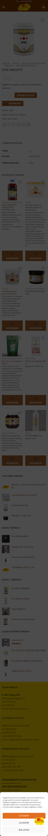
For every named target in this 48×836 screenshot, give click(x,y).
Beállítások (24, 830)
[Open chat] (39, 821)
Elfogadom (24, 816)
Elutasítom (24, 823)
